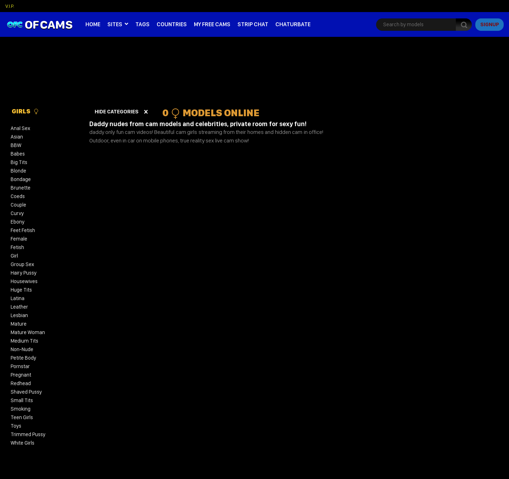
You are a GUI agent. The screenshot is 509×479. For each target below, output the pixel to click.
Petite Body (23, 358)
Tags (142, 24)
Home (92, 24)
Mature (19, 324)
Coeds (18, 196)
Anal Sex (20, 128)
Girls (25, 111)
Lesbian (19, 315)
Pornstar (20, 366)
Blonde (18, 171)
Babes (18, 154)
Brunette (20, 188)
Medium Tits (24, 341)
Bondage (21, 179)
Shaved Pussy (26, 392)
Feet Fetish (23, 230)
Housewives (24, 281)
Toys (16, 426)
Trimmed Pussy (28, 434)
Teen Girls (22, 417)
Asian (17, 137)
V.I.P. (9, 6)
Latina (17, 298)
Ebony (17, 222)
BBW (16, 145)
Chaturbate (293, 24)
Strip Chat (252, 24)
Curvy (17, 213)
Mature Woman (28, 332)
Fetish (17, 247)
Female (19, 239)
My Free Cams (212, 24)
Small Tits (22, 400)
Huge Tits (21, 290)
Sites (114, 24)
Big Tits (19, 162)
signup (489, 24)
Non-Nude (22, 349)
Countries (172, 24)
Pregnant (21, 375)
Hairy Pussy (24, 273)
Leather (19, 307)
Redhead (21, 383)
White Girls (22, 443)
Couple (18, 205)
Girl (14, 256)
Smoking (20, 409)
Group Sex (22, 264)
